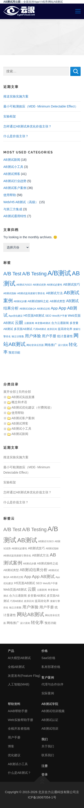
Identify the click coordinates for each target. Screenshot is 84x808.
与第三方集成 (12, 209)
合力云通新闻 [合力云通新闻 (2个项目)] (60, 323)
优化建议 (14, 755)
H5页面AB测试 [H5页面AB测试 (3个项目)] (34, 315)
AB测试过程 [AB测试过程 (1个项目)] (43, 308)
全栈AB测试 (16, 667)
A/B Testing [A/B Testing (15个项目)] (34, 273)
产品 (11, 651)
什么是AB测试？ (19, 772)
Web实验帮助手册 (20, 720)
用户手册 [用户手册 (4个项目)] (49, 336)
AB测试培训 (49, 728)
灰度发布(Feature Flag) (24, 675)
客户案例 (47, 677)
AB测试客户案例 (14, 188)
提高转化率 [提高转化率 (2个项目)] (65, 329)
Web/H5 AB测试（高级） (20, 202)
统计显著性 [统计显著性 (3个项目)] (65, 336)
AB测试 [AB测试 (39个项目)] (27, 540)
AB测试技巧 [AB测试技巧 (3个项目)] (71, 284)
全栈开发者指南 (19, 728)
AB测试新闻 (11, 159)
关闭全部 (24, 391)
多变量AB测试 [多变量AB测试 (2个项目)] (37, 595)
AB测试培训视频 (53, 711)
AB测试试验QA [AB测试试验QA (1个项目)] (27, 308)
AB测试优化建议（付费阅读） (32, 407)
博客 (11, 746)
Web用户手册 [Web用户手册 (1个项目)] (59, 315)
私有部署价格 (50, 667)
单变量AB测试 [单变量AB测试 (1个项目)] (42, 323)
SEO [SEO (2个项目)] (48, 315)
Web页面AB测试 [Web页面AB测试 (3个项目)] (15, 589)
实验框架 (9, 116)
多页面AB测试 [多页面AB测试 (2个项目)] (23, 329)
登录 (44, 774)
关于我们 (47, 746)
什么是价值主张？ (15, 136)
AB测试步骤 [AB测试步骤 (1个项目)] (20, 301)
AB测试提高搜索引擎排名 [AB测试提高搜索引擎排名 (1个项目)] (31, 293)
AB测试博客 (11, 174)
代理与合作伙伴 (52, 684)
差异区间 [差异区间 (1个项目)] (52, 329)
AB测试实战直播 (22, 397)
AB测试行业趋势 (14, 181)
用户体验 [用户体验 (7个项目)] (33, 336)
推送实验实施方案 (15, 96)
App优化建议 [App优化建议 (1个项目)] (16, 315)
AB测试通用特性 (14, 216)
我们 (44, 739)
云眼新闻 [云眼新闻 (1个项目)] (29, 323)
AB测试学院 (49, 704)
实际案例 (47, 693)
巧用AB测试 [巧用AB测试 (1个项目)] (39, 329)
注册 (44, 766)
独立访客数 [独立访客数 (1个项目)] (18, 336)
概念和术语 (19, 402)
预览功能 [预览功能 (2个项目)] (14, 352)
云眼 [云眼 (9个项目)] (19, 322)
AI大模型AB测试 (19, 658)
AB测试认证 (49, 720)
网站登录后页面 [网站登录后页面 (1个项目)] (35, 345)
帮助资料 (14, 704)
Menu (76, 11)
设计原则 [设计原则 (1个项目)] (63, 345)
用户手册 (14, 737)
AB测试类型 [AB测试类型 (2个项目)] (57, 301)
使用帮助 (9, 195)
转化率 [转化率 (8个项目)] (37, 622)
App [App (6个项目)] (54, 308)
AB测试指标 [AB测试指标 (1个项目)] (9, 293)
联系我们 (47, 755)
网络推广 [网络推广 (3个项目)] (51, 345)
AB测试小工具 (13, 167)
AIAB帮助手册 (18, 711)
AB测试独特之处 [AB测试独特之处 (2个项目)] (38, 301)
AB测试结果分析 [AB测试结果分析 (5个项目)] (33, 570)
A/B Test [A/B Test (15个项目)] (12, 273)
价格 (44, 651)
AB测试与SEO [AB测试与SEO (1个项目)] (24, 284)
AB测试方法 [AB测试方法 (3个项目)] (54, 293)
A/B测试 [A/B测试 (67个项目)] (59, 273)
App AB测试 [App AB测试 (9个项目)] (43, 576)
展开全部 (9, 391)
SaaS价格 (48, 658)
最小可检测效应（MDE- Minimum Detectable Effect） (40, 106)
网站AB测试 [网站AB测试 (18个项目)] (30, 614)
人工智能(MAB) (18, 684)
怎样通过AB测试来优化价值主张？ (27, 126)
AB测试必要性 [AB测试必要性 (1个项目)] (54, 284)
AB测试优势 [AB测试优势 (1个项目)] (39, 284)
